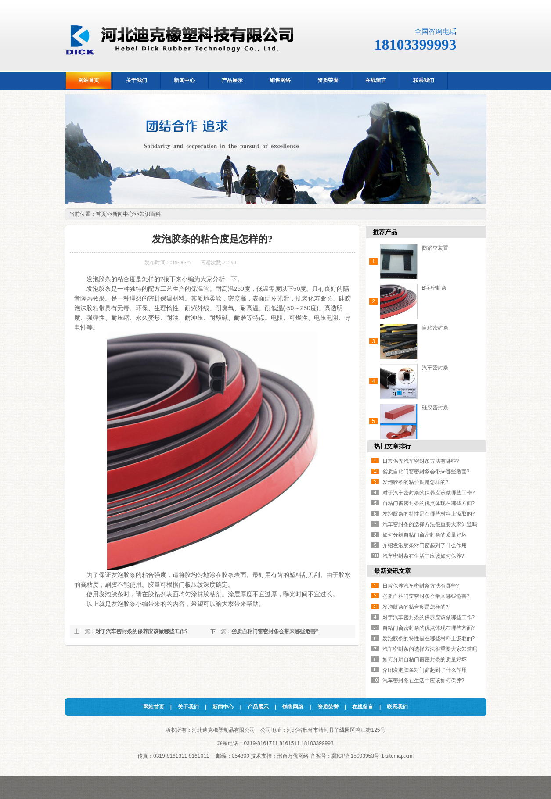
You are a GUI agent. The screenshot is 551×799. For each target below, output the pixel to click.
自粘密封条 (435, 328)
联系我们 (397, 707)
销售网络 (292, 707)
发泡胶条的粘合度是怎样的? (415, 482)
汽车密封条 (435, 368)
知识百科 (150, 214)
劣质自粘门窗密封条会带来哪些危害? (275, 631)
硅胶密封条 (435, 408)
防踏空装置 (435, 248)
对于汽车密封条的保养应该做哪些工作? (141, 631)
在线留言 (362, 707)
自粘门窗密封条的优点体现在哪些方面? (428, 503)
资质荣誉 (328, 707)
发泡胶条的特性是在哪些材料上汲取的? (428, 514)
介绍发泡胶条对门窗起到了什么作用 (424, 545)
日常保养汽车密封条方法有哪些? (420, 461)
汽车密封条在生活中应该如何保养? (423, 556)
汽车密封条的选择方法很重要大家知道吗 (429, 524)
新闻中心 (122, 214)
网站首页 (153, 707)
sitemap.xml (399, 756)
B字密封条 (434, 288)
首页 (101, 214)
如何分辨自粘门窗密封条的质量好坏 (424, 535)
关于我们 (188, 707)
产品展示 (258, 707)
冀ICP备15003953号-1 (357, 756)
